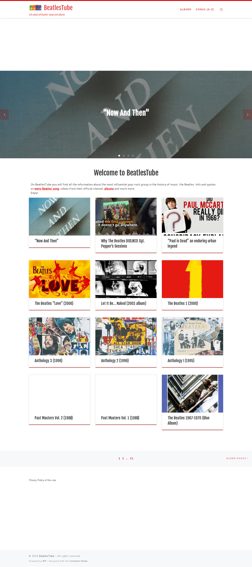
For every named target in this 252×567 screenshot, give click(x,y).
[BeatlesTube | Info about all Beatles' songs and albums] (51, 7)
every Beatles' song (46, 188)
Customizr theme (78, 561)
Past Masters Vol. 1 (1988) (120, 418)
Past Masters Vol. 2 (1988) (54, 418)
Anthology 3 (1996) (48, 360)
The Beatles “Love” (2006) (54, 303)
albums (109, 188)
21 (132, 458)
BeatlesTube (46, 556)
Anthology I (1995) (181, 360)
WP (44, 561)
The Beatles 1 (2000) (183, 303)
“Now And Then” (46, 240)
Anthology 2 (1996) (115, 360)
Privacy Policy (36, 480)
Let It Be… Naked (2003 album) (123, 303)
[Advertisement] (126, 44)
